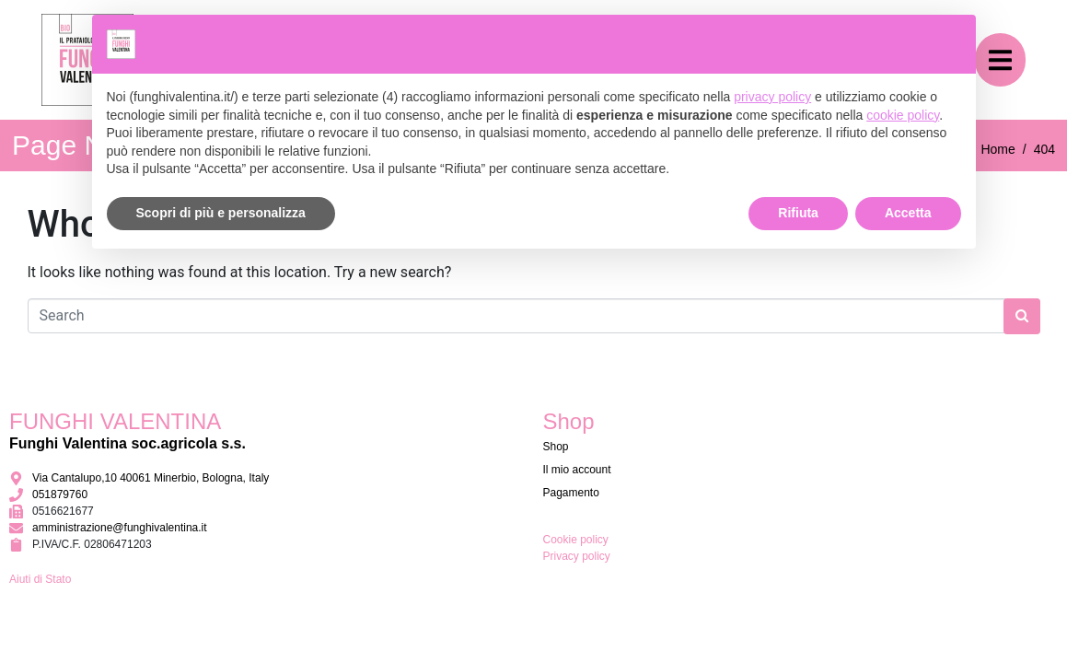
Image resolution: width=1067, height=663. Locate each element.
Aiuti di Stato (40, 579)
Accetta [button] (908, 212)
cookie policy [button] (902, 115)
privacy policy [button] (772, 96)
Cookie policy (576, 539)
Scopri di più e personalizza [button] (221, 212)
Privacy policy (576, 556)
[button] (1000, 60)
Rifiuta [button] (798, 212)
